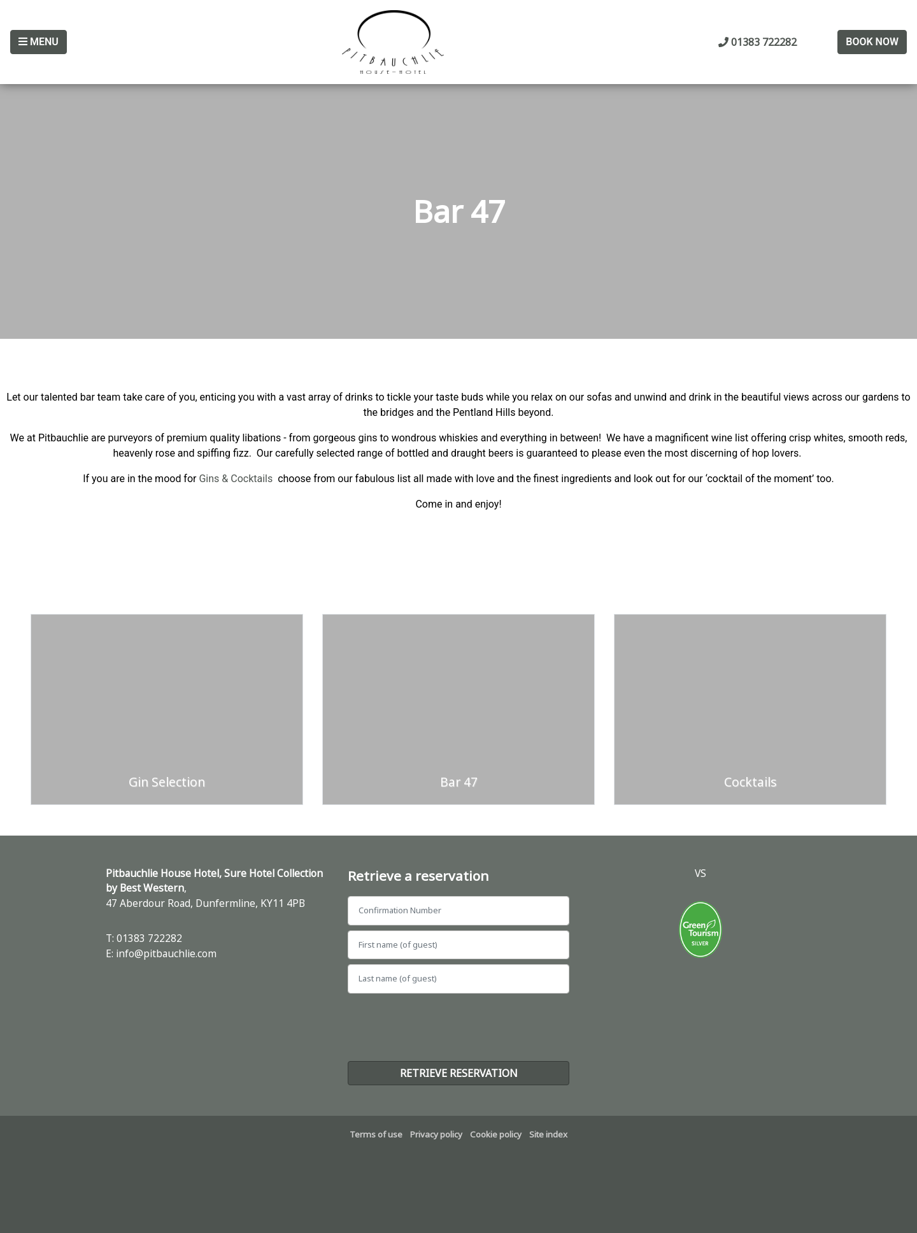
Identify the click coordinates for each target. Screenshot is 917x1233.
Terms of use (376, 1134)
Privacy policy (436, 1134)
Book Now (872, 42)
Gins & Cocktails (236, 479)
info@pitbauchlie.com (166, 953)
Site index (548, 1134)
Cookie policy (496, 1134)
